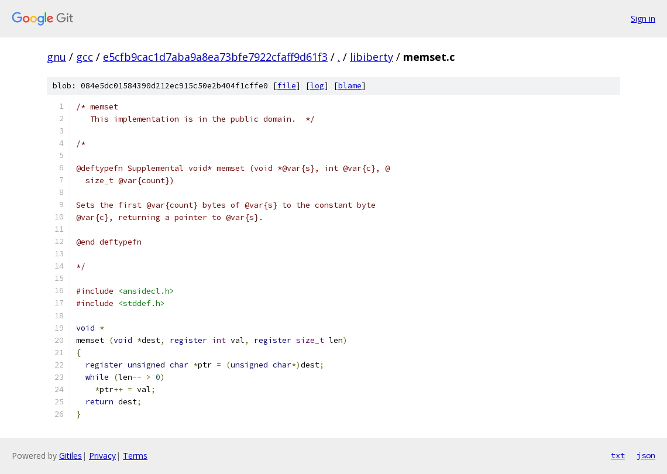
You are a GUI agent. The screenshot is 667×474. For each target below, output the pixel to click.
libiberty (371, 57)
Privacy (102, 455)
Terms (135, 455)
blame (350, 86)
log (317, 86)
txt (618, 455)
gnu (56, 57)
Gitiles (70, 455)
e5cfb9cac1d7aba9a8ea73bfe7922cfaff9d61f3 (215, 57)
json (646, 455)
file (286, 86)
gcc (84, 57)
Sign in (643, 18)
